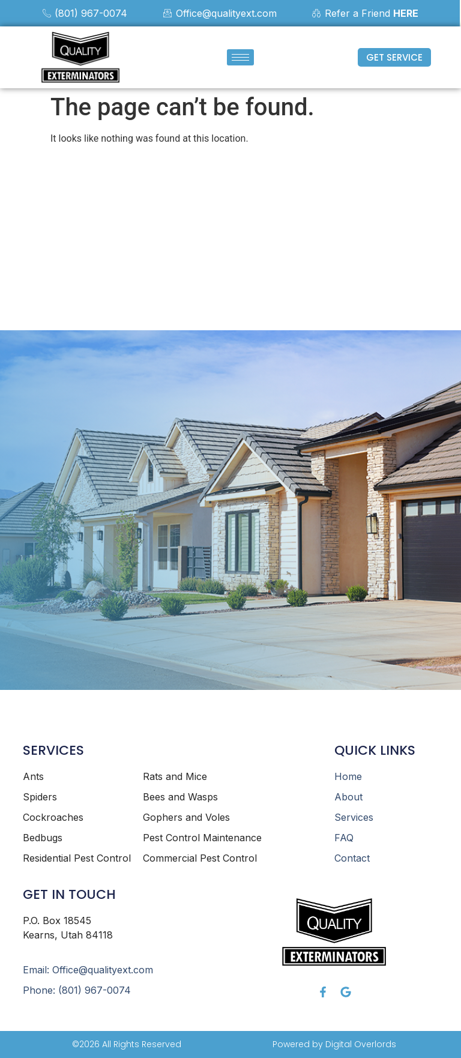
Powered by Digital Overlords (334, 1044)
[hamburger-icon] (240, 57)
